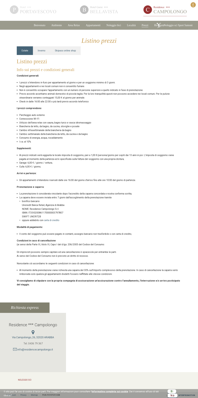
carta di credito (51, 220)
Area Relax (74, 25)
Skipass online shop (65, 50)
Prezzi (145, 25)
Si (172, 391)
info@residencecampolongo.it (33, 349)
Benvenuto (39, 25)
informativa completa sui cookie (110, 391)
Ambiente (56, 25)
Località (131, 25)
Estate (25, 50)
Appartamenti (93, 25)
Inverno (41, 50)
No (172, 395)
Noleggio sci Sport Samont (174, 25)
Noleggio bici (113, 25)
